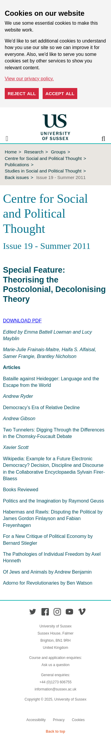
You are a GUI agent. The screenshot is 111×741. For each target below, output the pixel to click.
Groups (58, 151)
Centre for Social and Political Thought (43, 158)
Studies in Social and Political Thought (43, 170)
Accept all (60, 93)
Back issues (17, 177)
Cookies (78, 720)
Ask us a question (55, 665)
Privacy (59, 720)
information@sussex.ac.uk (55, 689)
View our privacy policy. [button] (29, 78)
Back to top (55, 731)
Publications (17, 164)
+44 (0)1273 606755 (55, 682)
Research (34, 151)
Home (11, 151)
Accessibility (36, 720)
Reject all (22, 93)
